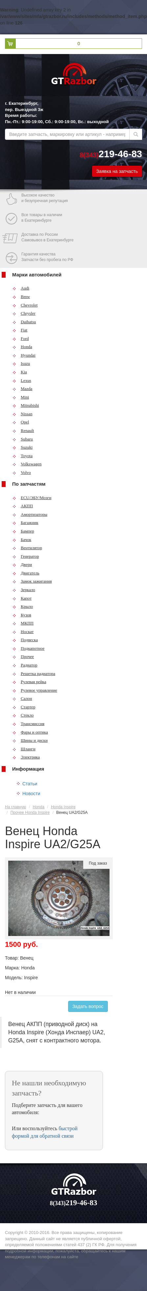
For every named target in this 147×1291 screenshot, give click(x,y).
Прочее (23, 656)
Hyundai (24, 355)
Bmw (21, 296)
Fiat (19, 329)
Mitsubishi (25, 405)
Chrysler (24, 313)
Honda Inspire (63, 807)
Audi (20, 288)
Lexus (21, 380)
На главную (15, 807)
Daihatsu (24, 321)
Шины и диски (30, 740)
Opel (20, 422)
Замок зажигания (32, 581)
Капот (22, 598)
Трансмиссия (28, 723)
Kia (19, 371)
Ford (20, 338)
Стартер (23, 706)
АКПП (22, 505)
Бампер (23, 531)
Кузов (21, 614)
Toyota (22, 455)
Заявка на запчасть (117, 171)
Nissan (22, 413)
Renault (23, 430)
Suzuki (22, 447)
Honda (22, 346)
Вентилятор (27, 547)
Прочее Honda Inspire (30, 812)
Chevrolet (24, 305)
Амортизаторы (29, 514)
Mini (20, 397)
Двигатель (25, 573)
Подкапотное (28, 648)
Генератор (25, 556)
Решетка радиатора (33, 673)
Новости (31, 793)
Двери (22, 564)
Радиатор (24, 665)
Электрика (26, 757)
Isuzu (21, 363)
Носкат (23, 631)
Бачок (21, 539)
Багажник (25, 522)
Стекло (23, 715)
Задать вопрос (88, 1006)
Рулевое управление (34, 690)
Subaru (22, 439)
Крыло (22, 606)
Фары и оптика (30, 732)
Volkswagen (26, 463)
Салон (22, 698)
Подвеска (25, 639)
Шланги (24, 748)
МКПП (23, 623)
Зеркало (23, 589)
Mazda (22, 388)
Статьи (29, 783)
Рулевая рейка (29, 681)
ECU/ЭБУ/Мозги (31, 497)
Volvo (21, 472)
